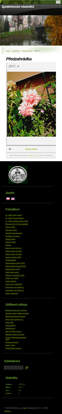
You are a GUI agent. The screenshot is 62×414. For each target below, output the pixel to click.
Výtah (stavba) (10, 281)
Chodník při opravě (12, 236)
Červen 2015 (10, 227)
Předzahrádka (27, 51)
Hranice (8, 245)
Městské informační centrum (16, 310)
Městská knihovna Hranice (15, 316)
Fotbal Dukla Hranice (13, 348)
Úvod (8, 51)
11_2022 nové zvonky (13, 215)
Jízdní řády (9, 322)
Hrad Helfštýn (10, 325)
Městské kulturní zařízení (14, 334)
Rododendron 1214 (12, 269)
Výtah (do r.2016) (11, 278)
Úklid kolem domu (12, 272)
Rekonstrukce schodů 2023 (15, 266)
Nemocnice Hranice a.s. (14, 319)
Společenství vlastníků (18, 6)
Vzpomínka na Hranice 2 (14, 290)
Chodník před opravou (13, 233)
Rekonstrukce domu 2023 (15, 263)
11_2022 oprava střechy (14, 218)
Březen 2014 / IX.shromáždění (16, 224)
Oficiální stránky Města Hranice (17, 313)
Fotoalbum (16, 51)
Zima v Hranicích (11, 293)
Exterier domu (10, 242)
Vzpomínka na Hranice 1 (14, 287)
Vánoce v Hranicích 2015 (14, 275)
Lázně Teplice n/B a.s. (13, 331)
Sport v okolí (10, 345)
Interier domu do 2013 (13, 251)
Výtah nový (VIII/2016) (13, 284)
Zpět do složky (31, 149)
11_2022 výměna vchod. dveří (16, 221)
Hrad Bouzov (10, 328)
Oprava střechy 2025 (13, 257)
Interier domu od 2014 (13, 254)
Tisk (24, 408)
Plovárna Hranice (11, 342)
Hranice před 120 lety (13, 248)
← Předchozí (10, 149)
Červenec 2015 (11, 230)
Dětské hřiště (10, 239)
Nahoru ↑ (8, 411)
